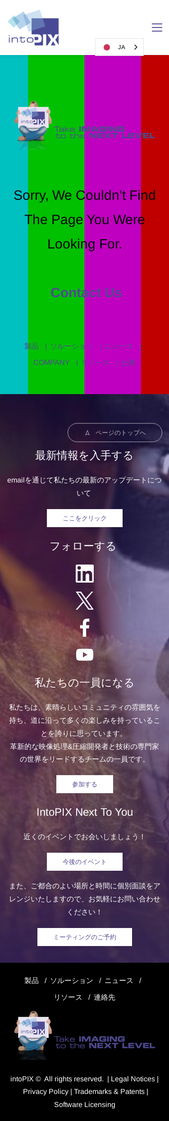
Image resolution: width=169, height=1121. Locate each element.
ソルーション (71, 346)
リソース (95, 363)
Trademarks (93, 1091)
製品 (31, 346)
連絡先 (104, 997)
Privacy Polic (44, 1091)
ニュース (119, 346)
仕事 (128, 363)
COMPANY (51, 362)
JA (112, 47)
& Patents (128, 1091)
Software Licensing (84, 1104)
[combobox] (119, 47)
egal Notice (133, 1079)
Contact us (84, 292)
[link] (84, 105)
